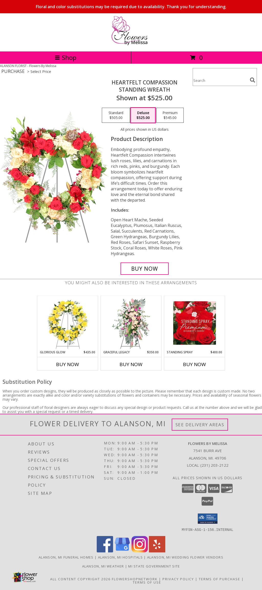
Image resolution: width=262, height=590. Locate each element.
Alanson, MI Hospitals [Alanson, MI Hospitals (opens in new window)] (120, 557)
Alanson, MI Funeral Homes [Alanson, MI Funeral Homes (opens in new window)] (66, 557)
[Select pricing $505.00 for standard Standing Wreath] (116, 115)
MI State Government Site (154, 566)
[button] (207, 518)
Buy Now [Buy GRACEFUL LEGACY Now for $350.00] (131, 364)
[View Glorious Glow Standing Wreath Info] (67, 323)
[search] (252, 80)
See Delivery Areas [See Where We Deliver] (200, 425)
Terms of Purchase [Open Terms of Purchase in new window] (219, 578)
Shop (65, 57)
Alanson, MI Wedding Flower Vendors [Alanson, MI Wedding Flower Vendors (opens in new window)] (185, 557)
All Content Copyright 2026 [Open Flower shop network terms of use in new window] (80, 578)
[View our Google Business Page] (122, 550)
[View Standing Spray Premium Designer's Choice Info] (194, 323)
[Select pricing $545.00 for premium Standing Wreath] (170, 115)
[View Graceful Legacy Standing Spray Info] (131, 323)
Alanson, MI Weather (103, 566)
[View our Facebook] (105, 550)
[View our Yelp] (157, 550)
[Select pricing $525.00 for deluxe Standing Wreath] (143, 115)
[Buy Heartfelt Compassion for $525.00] (145, 269)
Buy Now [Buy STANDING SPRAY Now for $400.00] (194, 364)
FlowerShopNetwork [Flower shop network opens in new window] (135, 578)
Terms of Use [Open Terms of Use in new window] (147, 582)
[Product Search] (220, 80)
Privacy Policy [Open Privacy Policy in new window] (178, 578)
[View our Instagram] (140, 550)
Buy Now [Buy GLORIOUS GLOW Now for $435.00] (67, 364)
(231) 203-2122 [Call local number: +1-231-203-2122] (214, 465)
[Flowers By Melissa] (131, 43)
